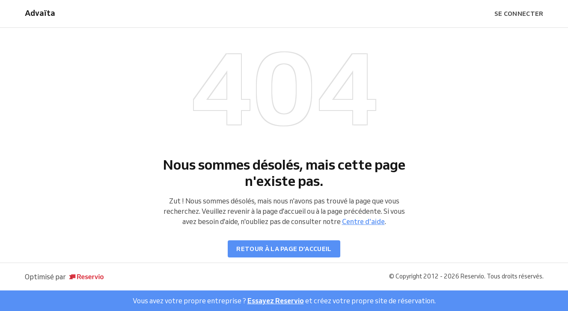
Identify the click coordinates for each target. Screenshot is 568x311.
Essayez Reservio (275, 300)
